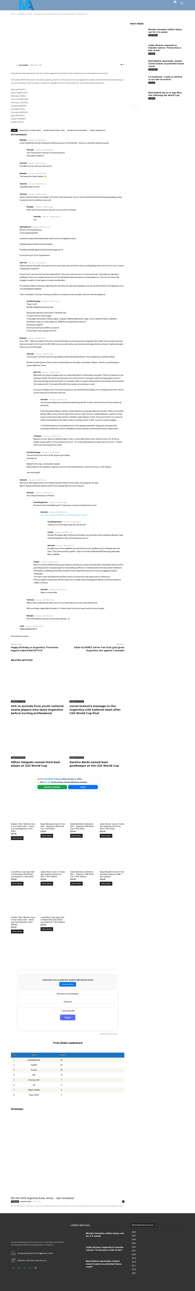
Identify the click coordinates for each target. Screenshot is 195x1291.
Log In (83, 787)
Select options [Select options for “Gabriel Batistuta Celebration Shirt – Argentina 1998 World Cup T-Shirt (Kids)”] (76, 836)
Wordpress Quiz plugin (109, 1034)
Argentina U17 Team (18, 701)
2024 (134, 1240)
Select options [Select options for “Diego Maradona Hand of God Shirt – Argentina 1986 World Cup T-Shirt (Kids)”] (47, 836)
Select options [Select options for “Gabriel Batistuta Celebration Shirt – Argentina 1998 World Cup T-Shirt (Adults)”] (76, 883)
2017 (134, 1266)
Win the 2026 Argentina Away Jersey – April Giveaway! (42, 1198)
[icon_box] (28, 1260)
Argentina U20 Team (76, 701)
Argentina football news (30, 130)
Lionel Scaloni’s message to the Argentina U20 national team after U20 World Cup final (95, 709)
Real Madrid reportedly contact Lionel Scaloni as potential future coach (166, 63)
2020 (134, 1254)
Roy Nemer (23, 65)
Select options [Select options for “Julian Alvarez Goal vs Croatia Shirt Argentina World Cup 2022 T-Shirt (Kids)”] (106, 836)
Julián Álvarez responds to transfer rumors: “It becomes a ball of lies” (164, 48)
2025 (134, 1236)
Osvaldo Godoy (25, 1201)
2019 (134, 1258)
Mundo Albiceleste (97, 130)
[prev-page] (131, 106)
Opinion (151, 83)
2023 (134, 1243)
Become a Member (52, 787)
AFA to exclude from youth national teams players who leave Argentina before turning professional (37, 709)
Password (68, 1002)
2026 (134, 1232)
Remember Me (68, 1011)
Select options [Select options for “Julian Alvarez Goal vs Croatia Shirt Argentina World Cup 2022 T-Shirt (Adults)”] (47, 883)
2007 (134, 1273)
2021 (134, 1251)
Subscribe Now (67, 984)
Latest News (153, 35)
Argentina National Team (54, 130)
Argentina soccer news (77, 130)
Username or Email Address (68, 994)
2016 (134, 1269)
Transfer (151, 53)
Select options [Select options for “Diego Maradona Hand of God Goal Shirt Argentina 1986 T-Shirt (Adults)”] (106, 883)
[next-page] (135, 106)
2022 (134, 1247)
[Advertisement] (67, 39)
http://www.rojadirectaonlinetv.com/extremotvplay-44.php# (64, 515)
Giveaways (15, 1201)
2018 (134, 1262)
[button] (181, 2)
